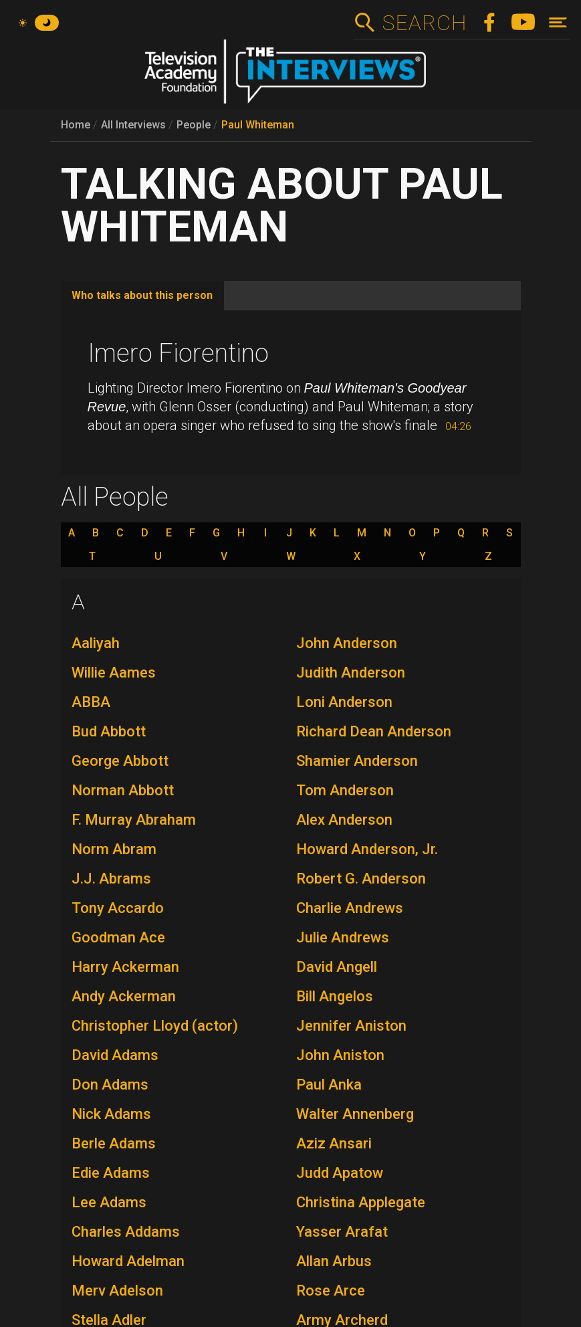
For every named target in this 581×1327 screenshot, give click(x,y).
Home (75, 124)
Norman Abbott (123, 790)
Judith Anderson (350, 672)
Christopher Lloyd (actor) (155, 1025)
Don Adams (110, 1084)
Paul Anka (329, 1084)
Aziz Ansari (334, 1143)
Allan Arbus (334, 1261)
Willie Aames (114, 672)
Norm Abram (114, 849)
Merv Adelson (117, 1290)
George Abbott (120, 760)
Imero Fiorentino (178, 353)
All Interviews (133, 124)
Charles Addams (126, 1231)
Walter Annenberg (355, 1114)
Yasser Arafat (342, 1231)
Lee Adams (109, 1202)
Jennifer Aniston (351, 1025)
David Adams (115, 1055)
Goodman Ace (118, 937)
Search (424, 23)
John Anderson (346, 643)
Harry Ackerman (125, 966)
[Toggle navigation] (558, 22)
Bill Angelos (334, 996)
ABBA (91, 702)
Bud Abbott (109, 731)
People (194, 124)
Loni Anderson (344, 702)
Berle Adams (114, 1143)
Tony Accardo (118, 908)
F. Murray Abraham (134, 819)
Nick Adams (111, 1114)
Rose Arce (330, 1290)
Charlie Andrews (349, 908)
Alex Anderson (344, 819)
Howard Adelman (128, 1261)
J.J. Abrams (111, 878)
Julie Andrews (342, 937)
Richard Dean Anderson (373, 731)
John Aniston (340, 1055)
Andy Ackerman (124, 996)
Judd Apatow (339, 1172)
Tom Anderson (345, 790)
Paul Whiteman (257, 124)
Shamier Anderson (357, 760)
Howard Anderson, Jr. (367, 849)
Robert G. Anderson (361, 878)
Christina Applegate (360, 1202)
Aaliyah (96, 643)
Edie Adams (111, 1172)
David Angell (336, 966)
